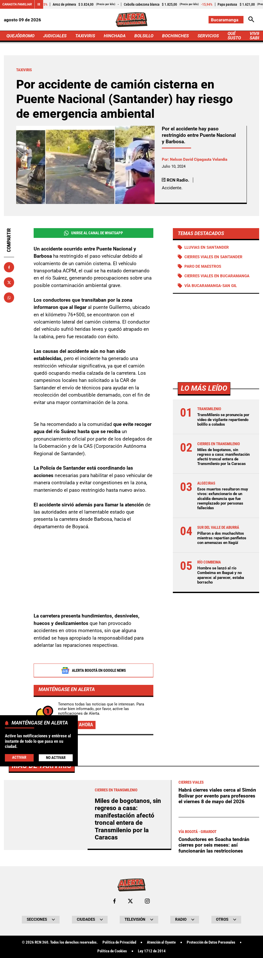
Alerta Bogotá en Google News (93, 671)
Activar (19, 757)
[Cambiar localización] (226, 19)
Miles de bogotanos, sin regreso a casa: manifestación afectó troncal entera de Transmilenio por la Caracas (223, 456)
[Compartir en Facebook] (9, 267)
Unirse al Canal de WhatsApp (93, 233)
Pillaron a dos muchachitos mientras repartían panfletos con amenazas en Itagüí (221, 538)
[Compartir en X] (9, 282)
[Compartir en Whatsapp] (9, 297)
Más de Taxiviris (41, 910)
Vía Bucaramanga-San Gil (210, 285)
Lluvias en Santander (206, 247)
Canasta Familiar (17, 4)
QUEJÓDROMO (20, 35)
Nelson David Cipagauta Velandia (198, 159)
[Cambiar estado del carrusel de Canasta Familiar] (38, 4)
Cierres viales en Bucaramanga (216, 276)
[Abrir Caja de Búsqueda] (251, 19)
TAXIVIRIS (85, 35)
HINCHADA (115, 35)
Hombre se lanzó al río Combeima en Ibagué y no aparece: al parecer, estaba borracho (220, 575)
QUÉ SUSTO (234, 35)
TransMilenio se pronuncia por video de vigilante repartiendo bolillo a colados (223, 419)
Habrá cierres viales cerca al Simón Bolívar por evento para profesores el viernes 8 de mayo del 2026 (217, 940)
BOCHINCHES (175, 35)
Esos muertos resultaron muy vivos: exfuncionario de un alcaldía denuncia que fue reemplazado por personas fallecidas (222, 498)
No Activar (55, 757)
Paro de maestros (202, 266)
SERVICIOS (208, 35)
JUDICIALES (55, 35)
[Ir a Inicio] (131, 19)
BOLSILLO (143, 35)
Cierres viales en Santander (213, 257)
